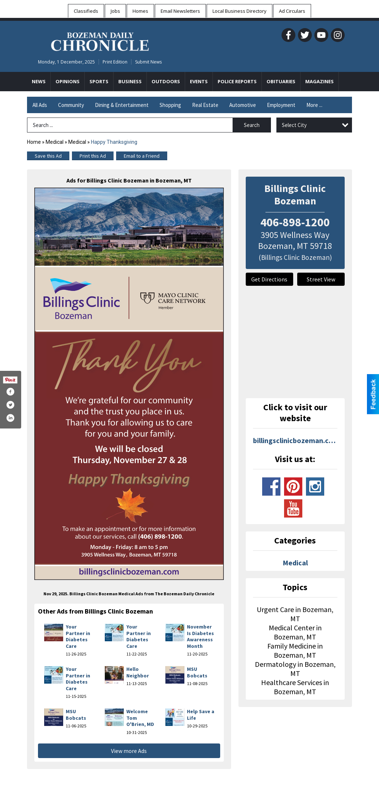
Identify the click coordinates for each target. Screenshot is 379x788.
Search (252, 125)
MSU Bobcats (197, 672)
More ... (314, 104)
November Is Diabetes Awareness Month (200, 636)
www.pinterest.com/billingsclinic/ (293, 486)
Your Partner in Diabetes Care (78, 636)
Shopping (170, 104)
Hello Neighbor (137, 672)
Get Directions (269, 279)
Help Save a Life (200, 714)
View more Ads (129, 750)
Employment (281, 104)
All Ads (39, 104)
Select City (294, 125)
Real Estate (205, 104)
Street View (321, 279)
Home (34, 142)
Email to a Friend (142, 156)
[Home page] (100, 40)
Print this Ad (93, 156)
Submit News (148, 62)
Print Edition (115, 62)
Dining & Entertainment (122, 104)
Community (71, 104)
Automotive (242, 104)
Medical (55, 142)
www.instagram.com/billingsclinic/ (315, 486)
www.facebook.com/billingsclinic (271, 486)
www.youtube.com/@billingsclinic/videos (293, 508)
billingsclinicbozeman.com (295, 440)
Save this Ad (48, 156)
